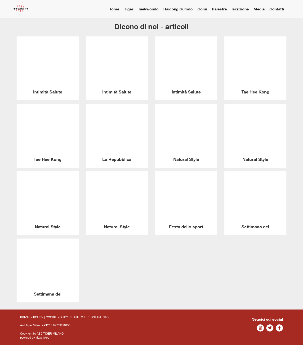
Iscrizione (240, 9)
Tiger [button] (128, 9)
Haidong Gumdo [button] (178, 9)
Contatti (276, 9)
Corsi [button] (202, 9)
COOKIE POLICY (57, 317)
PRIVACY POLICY (32, 317)
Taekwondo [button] (148, 9)
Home (113, 9)
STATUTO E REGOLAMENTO (89, 317)
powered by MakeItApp (34, 337)
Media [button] (259, 9)
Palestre (219, 9)
